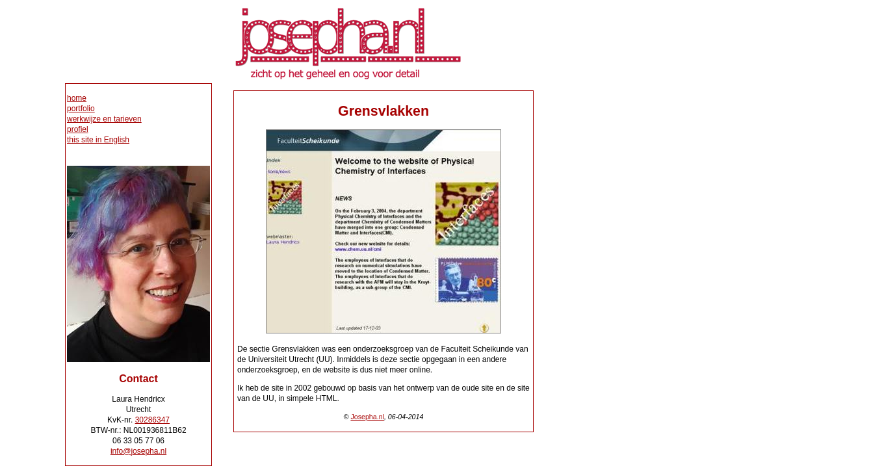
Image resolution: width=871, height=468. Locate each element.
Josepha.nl (367, 417)
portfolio (81, 108)
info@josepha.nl (138, 451)
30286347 (152, 419)
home (76, 98)
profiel (77, 129)
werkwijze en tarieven (104, 119)
